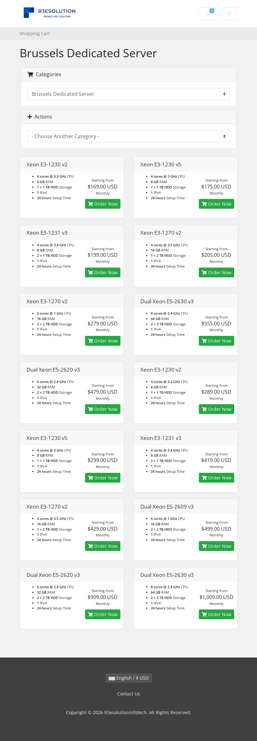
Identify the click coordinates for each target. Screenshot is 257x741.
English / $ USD (129, 678)
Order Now (103, 204)
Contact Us (128, 694)
